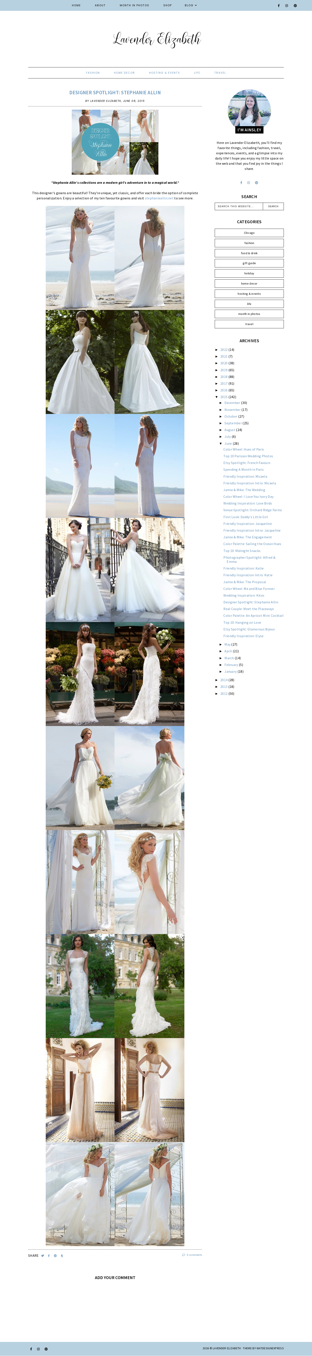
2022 (224, 349)
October (231, 416)
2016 (224, 390)
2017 (224, 383)
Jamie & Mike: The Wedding (244, 490)
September (233, 423)
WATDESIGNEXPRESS (270, 1348)
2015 (224, 397)
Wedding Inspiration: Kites (243, 595)
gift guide (249, 263)
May (227, 644)
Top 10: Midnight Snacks (241, 551)
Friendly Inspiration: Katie (243, 568)
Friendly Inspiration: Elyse (243, 636)
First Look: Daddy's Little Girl (245, 517)
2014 (224, 680)
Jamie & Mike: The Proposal (244, 582)
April (228, 651)
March (229, 658)
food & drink (249, 253)
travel (220, 73)
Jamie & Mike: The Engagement (247, 537)
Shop (167, 5)
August (230, 430)
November (232, 409)
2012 (224, 693)
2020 (224, 363)
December (232, 402)
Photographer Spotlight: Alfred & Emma (249, 559)
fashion (93, 73)
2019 (224, 370)
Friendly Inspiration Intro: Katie (248, 575)
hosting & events (164, 73)
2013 (224, 686)
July (228, 436)
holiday (249, 273)
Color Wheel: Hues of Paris (243, 449)
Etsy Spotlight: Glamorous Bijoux (249, 629)
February (231, 665)
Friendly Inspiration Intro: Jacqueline (252, 530)
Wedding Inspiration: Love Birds (247, 503)
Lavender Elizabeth (227, 1348)
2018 (224, 376)
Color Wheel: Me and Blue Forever (249, 588)
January (230, 671)
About (100, 5)
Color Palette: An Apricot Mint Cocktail (253, 615)
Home (76, 5)
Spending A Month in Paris (243, 469)
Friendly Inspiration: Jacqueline (247, 523)
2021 (224, 356)
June (228, 443)
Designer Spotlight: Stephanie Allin (115, 92)
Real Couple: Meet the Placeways (248, 609)
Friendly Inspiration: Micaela (245, 476)
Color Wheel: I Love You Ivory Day (248, 496)
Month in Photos (134, 5)
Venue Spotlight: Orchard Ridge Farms (252, 510)
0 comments (192, 1255)
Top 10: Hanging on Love (242, 622)
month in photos (249, 314)
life (197, 73)
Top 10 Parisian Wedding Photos (248, 456)
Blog (189, 5)
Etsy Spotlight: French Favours (246, 463)
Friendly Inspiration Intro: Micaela (249, 483)
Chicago (249, 233)
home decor (124, 73)
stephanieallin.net (159, 198)
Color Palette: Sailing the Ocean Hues (252, 544)
